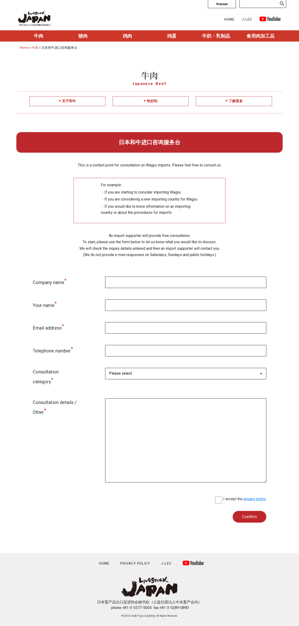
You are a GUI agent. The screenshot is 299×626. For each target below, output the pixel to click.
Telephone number (53, 350)
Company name (49, 281)
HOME (229, 19)
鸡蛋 (171, 36)
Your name (45, 304)
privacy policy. (254, 499)
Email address (48, 327)
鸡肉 (127, 36)
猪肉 (83, 36)
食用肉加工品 (260, 36)
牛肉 (38, 36)
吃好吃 (150, 101)
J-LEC (247, 19)
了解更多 (234, 101)
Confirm (249, 516)
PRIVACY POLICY (135, 563)
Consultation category (46, 376)
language (222, 4)
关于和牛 (67, 101)
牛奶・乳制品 (216, 36)
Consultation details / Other (55, 407)
